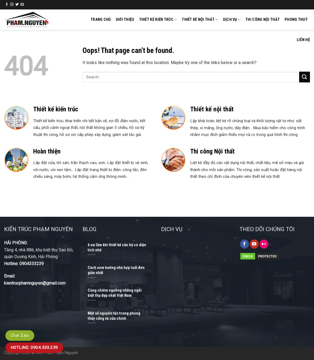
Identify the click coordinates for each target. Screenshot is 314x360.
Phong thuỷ (296, 19)
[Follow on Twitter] (17, 4)
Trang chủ (101, 19)
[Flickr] (264, 244)
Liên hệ (303, 40)
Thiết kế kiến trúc (158, 19)
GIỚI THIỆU (125, 19)
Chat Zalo (20, 335)
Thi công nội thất (262, 19)
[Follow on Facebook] (6, 4)
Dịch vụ (232, 19)
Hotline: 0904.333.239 (34, 347)
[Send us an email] (22, 4)
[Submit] (304, 77)
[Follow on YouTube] (254, 244)
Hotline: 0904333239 (24, 263)
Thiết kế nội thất (200, 19)
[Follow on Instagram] (11, 4)
